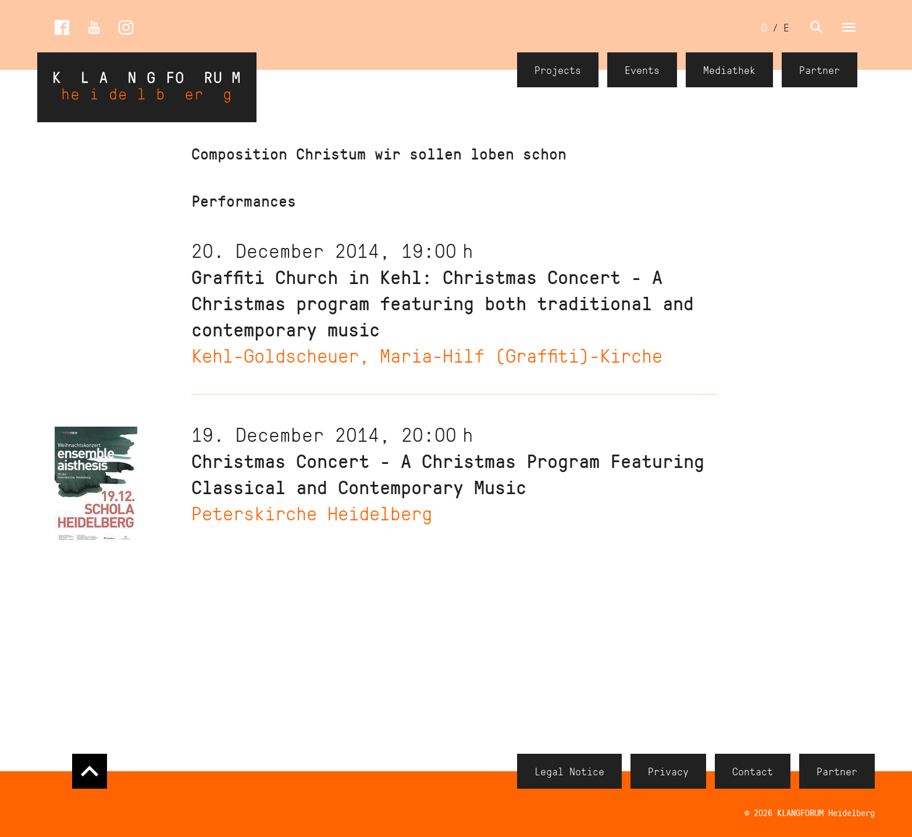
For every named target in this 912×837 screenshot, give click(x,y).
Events (642, 70)
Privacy (668, 771)
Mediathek (729, 70)
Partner (819, 70)
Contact (752, 771)
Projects (558, 70)
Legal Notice (569, 771)
